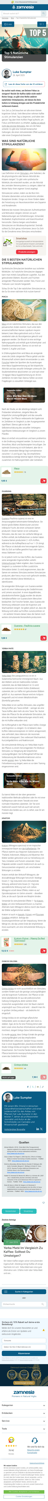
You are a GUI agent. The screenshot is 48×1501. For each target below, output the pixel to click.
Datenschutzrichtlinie (8, 1360)
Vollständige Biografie (14, 1129)
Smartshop (28, 1211)
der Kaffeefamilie (29, 848)
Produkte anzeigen (26, 252)
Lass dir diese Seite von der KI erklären (23, 84)
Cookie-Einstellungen (24, 1496)
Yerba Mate (6, 675)
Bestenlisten (10, 1211)
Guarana (5, 518)
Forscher (5, 362)
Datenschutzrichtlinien (37, 1463)
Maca (4, 324)
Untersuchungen (9, 563)
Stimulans (24, 173)
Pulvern (28, 914)
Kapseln (21, 914)
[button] (7, 73)
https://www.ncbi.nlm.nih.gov (15, 1153)
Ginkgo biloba (8, 988)
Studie (23, 595)
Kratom (5, 845)
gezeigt (11, 760)
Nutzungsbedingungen (26, 1360)
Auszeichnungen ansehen (24, 1383)
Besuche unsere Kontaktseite (33, 1451)
